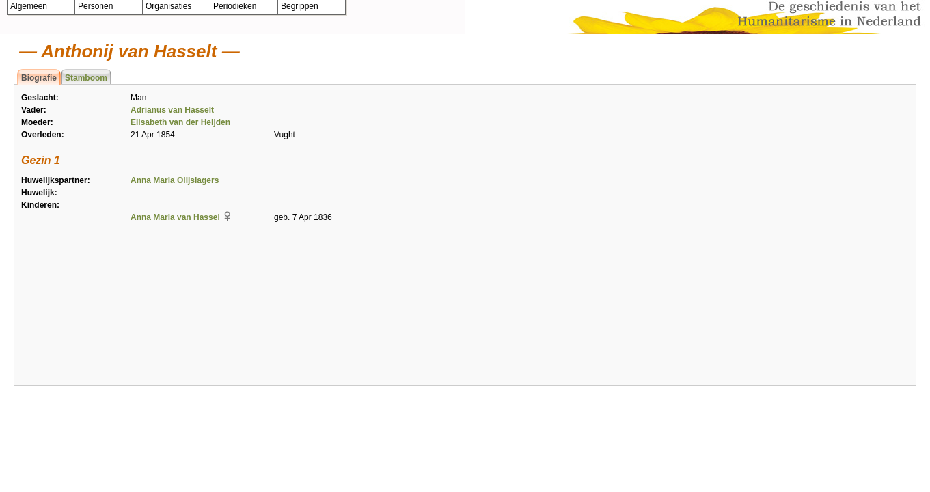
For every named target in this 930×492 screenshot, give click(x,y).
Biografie (39, 78)
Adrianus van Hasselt (172, 110)
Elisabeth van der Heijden (180, 122)
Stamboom (86, 78)
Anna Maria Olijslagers (175, 180)
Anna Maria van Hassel (175, 217)
